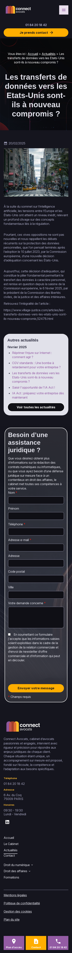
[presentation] (37, 681)
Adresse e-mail (19, 540)
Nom (12, 493)
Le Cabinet (11, 844)
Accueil (33, 54)
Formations (11, 877)
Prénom (13, 508)
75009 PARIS (13, 797)
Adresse (14, 556)
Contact (9, 855)
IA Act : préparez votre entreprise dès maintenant (38, 395)
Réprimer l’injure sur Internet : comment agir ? (32, 355)
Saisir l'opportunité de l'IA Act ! (33, 387)
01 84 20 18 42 (36, 25)
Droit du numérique (17, 865)
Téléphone (16, 524)
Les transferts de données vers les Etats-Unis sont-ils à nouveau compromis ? (36, 377)
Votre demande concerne (27, 603)
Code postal (16, 571)
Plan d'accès (14, 947)
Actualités (48, 54)
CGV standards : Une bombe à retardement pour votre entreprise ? (36, 365)
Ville (11, 587)
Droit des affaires (15, 871)
